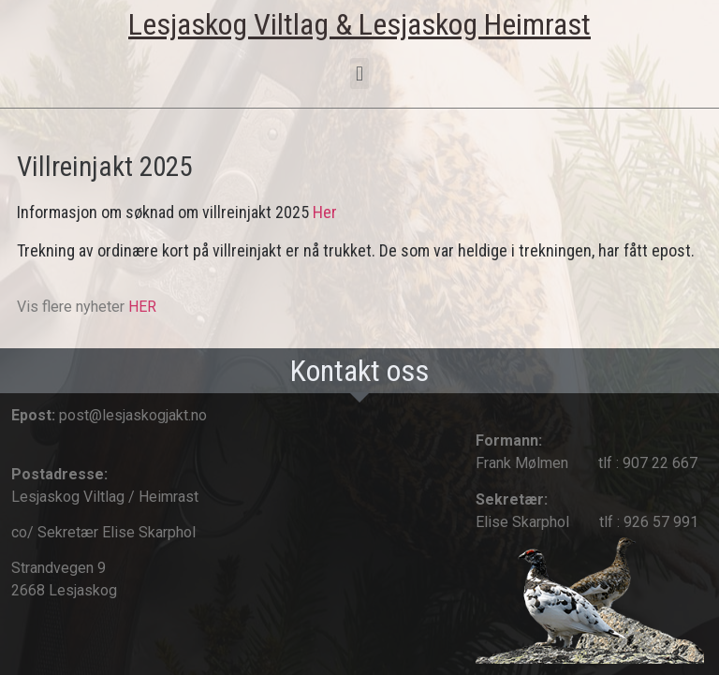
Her (325, 212)
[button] (359, 73)
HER (142, 306)
